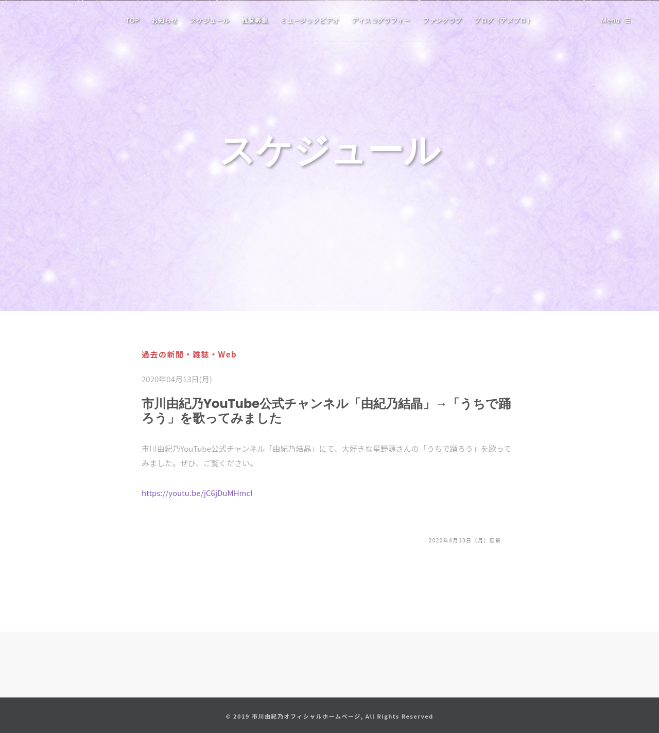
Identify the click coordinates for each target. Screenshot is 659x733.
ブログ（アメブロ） (503, 20)
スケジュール (209, 20)
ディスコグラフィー (381, 20)
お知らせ (164, 20)
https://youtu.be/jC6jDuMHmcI (197, 492)
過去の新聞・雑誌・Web (189, 354)
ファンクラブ (442, 20)
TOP (133, 20)
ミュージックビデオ (309, 20)
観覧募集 (254, 20)
